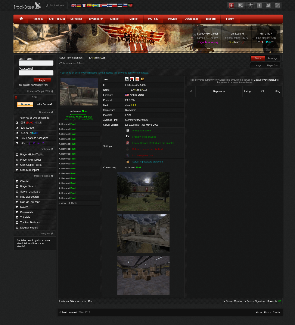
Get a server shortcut (265, 79)
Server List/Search (30, 191)
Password (26, 68)
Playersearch (95, 18)
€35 (31, 122)
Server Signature (255, 301)
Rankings (272, 58)
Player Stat (272, 65)
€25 (32, 143)
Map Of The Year (30, 201)
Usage (258, 65)
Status (258, 58)
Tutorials (25, 217)
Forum (230, 18)
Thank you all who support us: (34, 117)
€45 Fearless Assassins (34, 138)
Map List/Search (29, 196)
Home (259, 312)
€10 (27, 127)
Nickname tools (29, 227)
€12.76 (29, 132)
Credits (276, 312)
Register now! (41, 85)
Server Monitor (234, 301)
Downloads (191, 18)
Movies (172, 18)
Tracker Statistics (30, 222)
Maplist (134, 18)
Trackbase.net (69, 312)
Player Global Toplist (32, 154)
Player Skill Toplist (30, 159)
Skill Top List (57, 18)
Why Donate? (44, 104)
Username (26, 58)
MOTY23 (153, 18)
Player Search (28, 186)
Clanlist (114, 18)
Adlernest (78, 111)
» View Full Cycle (68, 203)
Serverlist (76, 18)
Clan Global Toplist (31, 164)
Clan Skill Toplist (29, 170)
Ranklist (38, 18)
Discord (211, 18)
